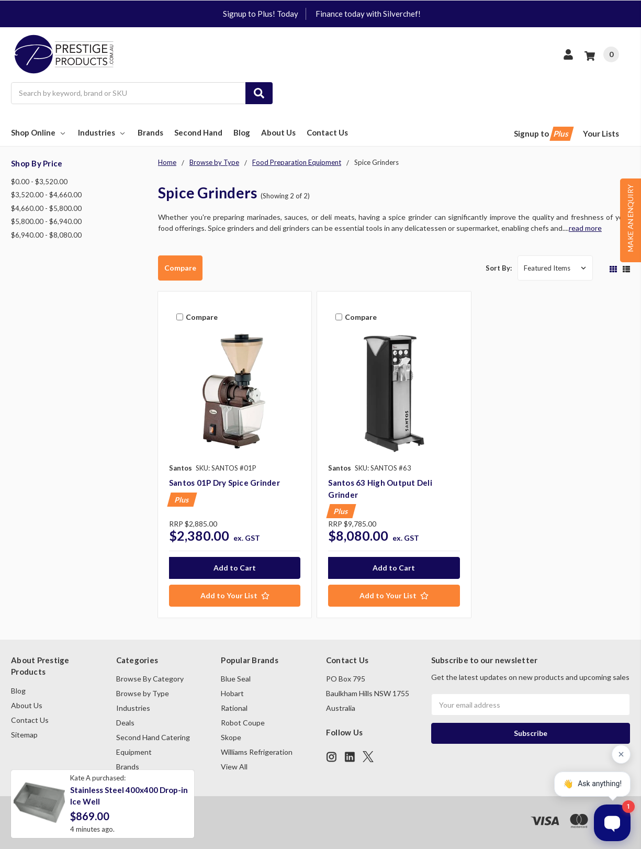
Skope (231, 737)
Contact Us (327, 132)
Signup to (543, 134)
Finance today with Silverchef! (368, 13)
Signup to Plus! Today (260, 13)
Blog (241, 132)
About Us (278, 132)
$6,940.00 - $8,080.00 (46, 235)
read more (585, 228)
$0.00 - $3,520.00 (39, 181)
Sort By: (499, 268)
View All (234, 766)
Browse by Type (142, 693)
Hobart (232, 693)
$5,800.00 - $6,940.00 (46, 221)
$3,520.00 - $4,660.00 (46, 195)
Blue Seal (236, 678)
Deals (125, 722)
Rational (234, 707)
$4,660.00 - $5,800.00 (46, 208)
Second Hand (198, 132)
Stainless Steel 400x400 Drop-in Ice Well (129, 796)
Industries (102, 132)
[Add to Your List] (234, 596)
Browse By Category (150, 678)
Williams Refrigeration (257, 751)
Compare (180, 267)
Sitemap (24, 734)
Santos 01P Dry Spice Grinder (224, 482)
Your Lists (601, 133)
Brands (150, 132)
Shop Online (39, 132)
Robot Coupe (243, 722)
